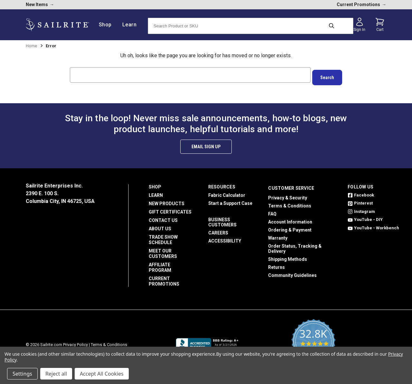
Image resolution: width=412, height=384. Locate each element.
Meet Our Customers (163, 251)
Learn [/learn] (132, 25)
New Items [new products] (40, 4)
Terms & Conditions (289, 203)
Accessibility (224, 238)
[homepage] (57, 24)
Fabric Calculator (226, 192)
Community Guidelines (292, 272)
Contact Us (163, 217)
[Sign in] (359, 24)
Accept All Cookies (102, 373)
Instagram (361, 208)
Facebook (361, 192)
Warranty (277, 235)
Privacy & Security (287, 195)
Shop (155, 184)
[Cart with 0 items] (379, 24)
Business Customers (222, 220)
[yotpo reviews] (313, 342)
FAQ (272, 211)
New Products (166, 201)
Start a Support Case (230, 200)
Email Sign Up (206, 144)
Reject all (56, 373)
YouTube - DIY (365, 217)
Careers (218, 230)
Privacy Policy (75, 342)
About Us (160, 226)
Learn (156, 192)
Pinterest (360, 200)
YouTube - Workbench (373, 225)
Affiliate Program (160, 265)
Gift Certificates (170, 209)
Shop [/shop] (108, 25)
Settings (22, 373)
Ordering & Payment (290, 227)
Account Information (290, 219)
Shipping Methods (287, 256)
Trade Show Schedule (163, 237)
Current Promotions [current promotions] (361, 4)
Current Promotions (164, 278)
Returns (276, 264)
